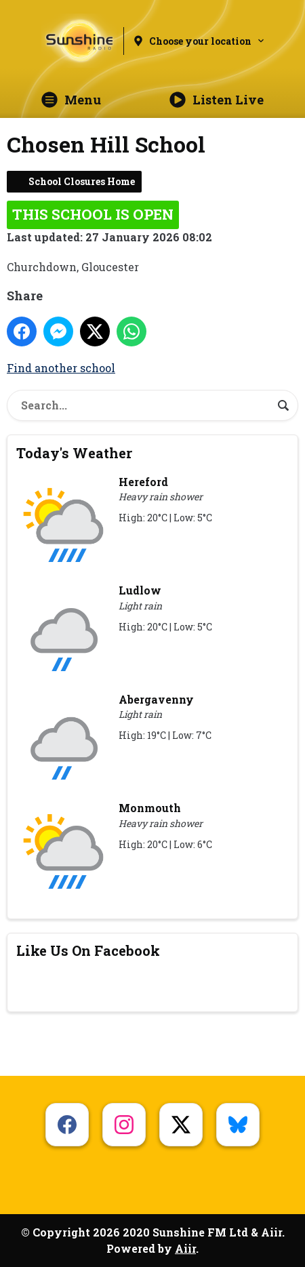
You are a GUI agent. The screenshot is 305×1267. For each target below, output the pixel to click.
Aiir (185, 1248)
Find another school (61, 368)
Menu (71, 100)
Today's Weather (74, 453)
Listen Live (216, 100)
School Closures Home (81, 181)
